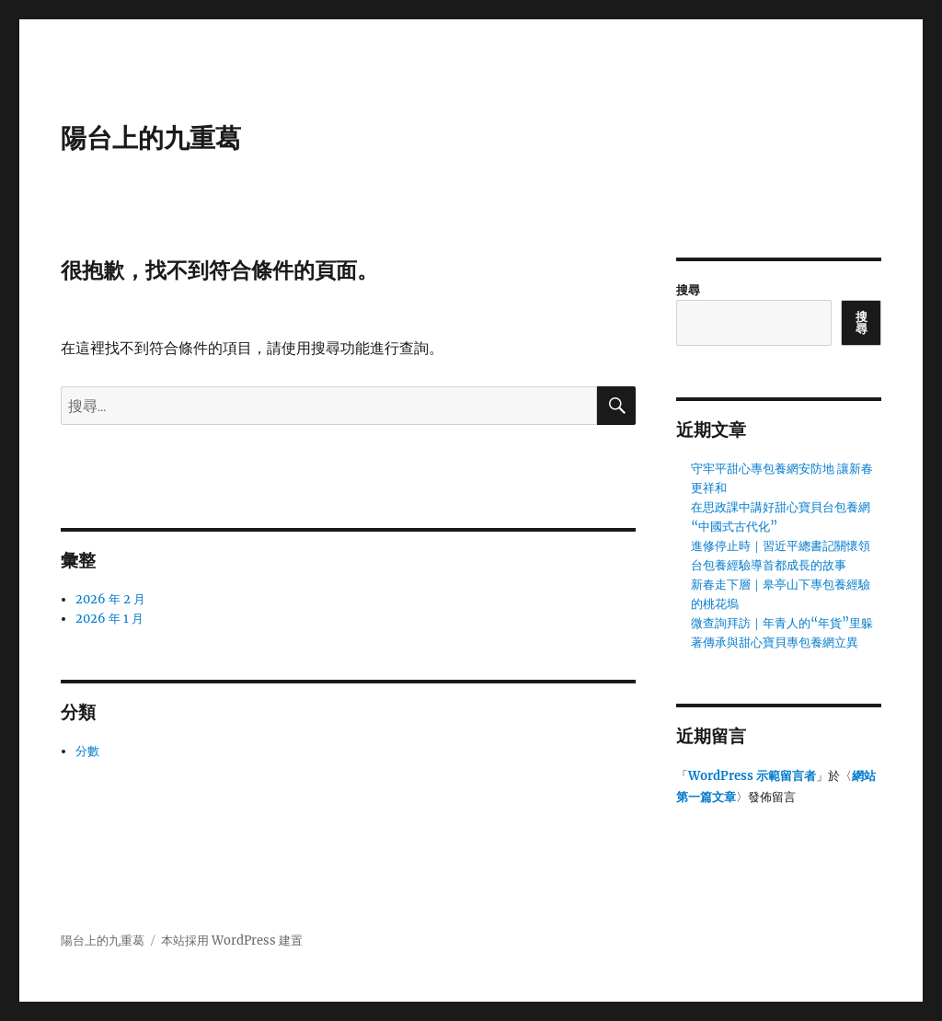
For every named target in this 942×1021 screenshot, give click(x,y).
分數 (87, 751)
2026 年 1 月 (109, 618)
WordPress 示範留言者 (752, 776)
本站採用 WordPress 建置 (232, 940)
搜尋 (688, 290)
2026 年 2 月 (110, 599)
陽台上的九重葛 (151, 138)
